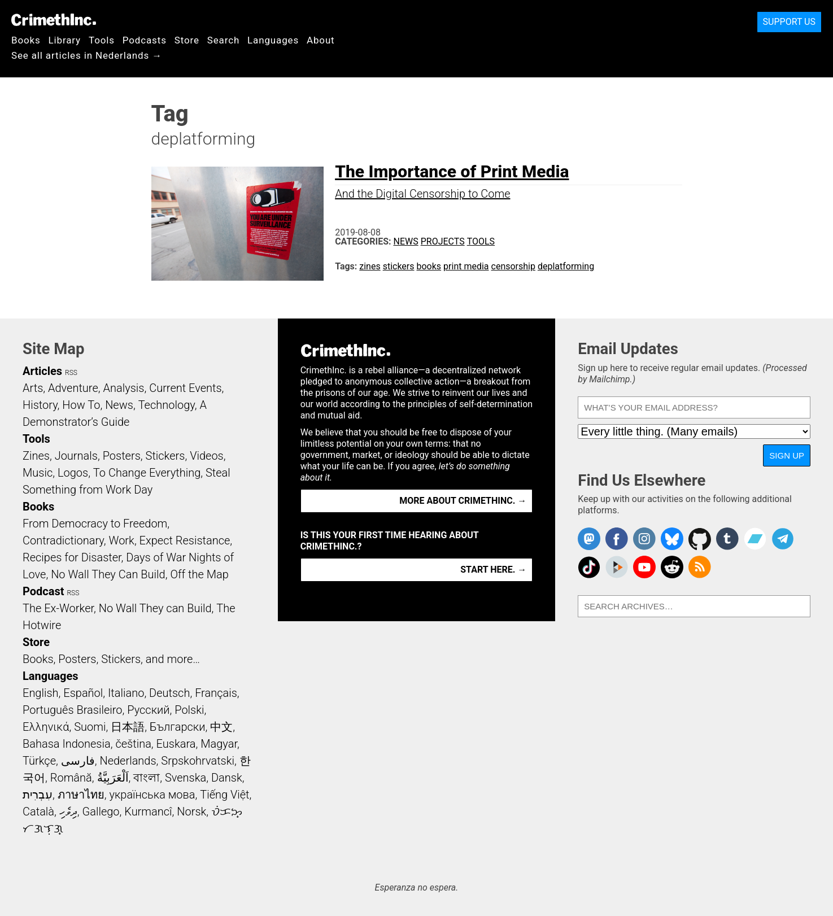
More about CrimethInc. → (462, 500)
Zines (36, 456)
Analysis (123, 388)
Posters (122, 456)
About (321, 40)
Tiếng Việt (224, 794)
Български (178, 727)
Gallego (101, 811)
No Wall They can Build (155, 608)
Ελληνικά (46, 727)
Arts (33, 388)
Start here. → (493, 569)
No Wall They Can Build (108, 574)
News (406, 241)
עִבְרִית (38, 794)
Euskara (176, 744)
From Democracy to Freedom (95, 523)
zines (369, 266)
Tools (102, 40)
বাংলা (146, 777)
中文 (221, 727)
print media (466, 266)
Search (223, 40)
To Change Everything (146, 472)
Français (216, 693)
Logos (73, 472)
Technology (166, 405)
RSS (71, 373)
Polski (189, 710)
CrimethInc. (53, 19)
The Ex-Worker (58, 608)
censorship (513, 266)
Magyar (218, 744)
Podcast (43, 591)
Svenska (185, 777)
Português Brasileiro (72, 710)
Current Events (185, 388)
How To (81, 405)
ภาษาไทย (81, 794)
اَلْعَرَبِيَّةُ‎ (113, 777)
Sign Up (786, 455)
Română (71, 777)
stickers (399, 266)
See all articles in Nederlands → (86, 55)
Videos (207, 456)
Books (26, 40)
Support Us (789, 21)
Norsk (191, 811)
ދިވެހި (68, 811)
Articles (42, 371)
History (40, 405)
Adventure (73, 388)
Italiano (126, 693)
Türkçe (39, 760)
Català (38, 811)
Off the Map (199, 574)
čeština (133, 744)
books (429, 266)
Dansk (226, 777)
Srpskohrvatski (197, 760)
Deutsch (169, 693)
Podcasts (145, 40)
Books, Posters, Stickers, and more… (111, 659)
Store (187, 40)
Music (38, 472)
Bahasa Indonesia (67, 744)
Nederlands (127, 760)
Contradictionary (63, 540)
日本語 (128, 727)
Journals (76, 456)
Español (83, 693)
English (41, 693)
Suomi (90, 727)
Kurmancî (148, 811)
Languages (273, 40)
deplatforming (566, 266)
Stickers (165, 456)
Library (65, 40)
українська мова (152, 794)
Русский (148, 710)
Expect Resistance (184, 540)
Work (121, 540)
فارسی (78, 760)
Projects (443, 241)
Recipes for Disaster (72, 557)
